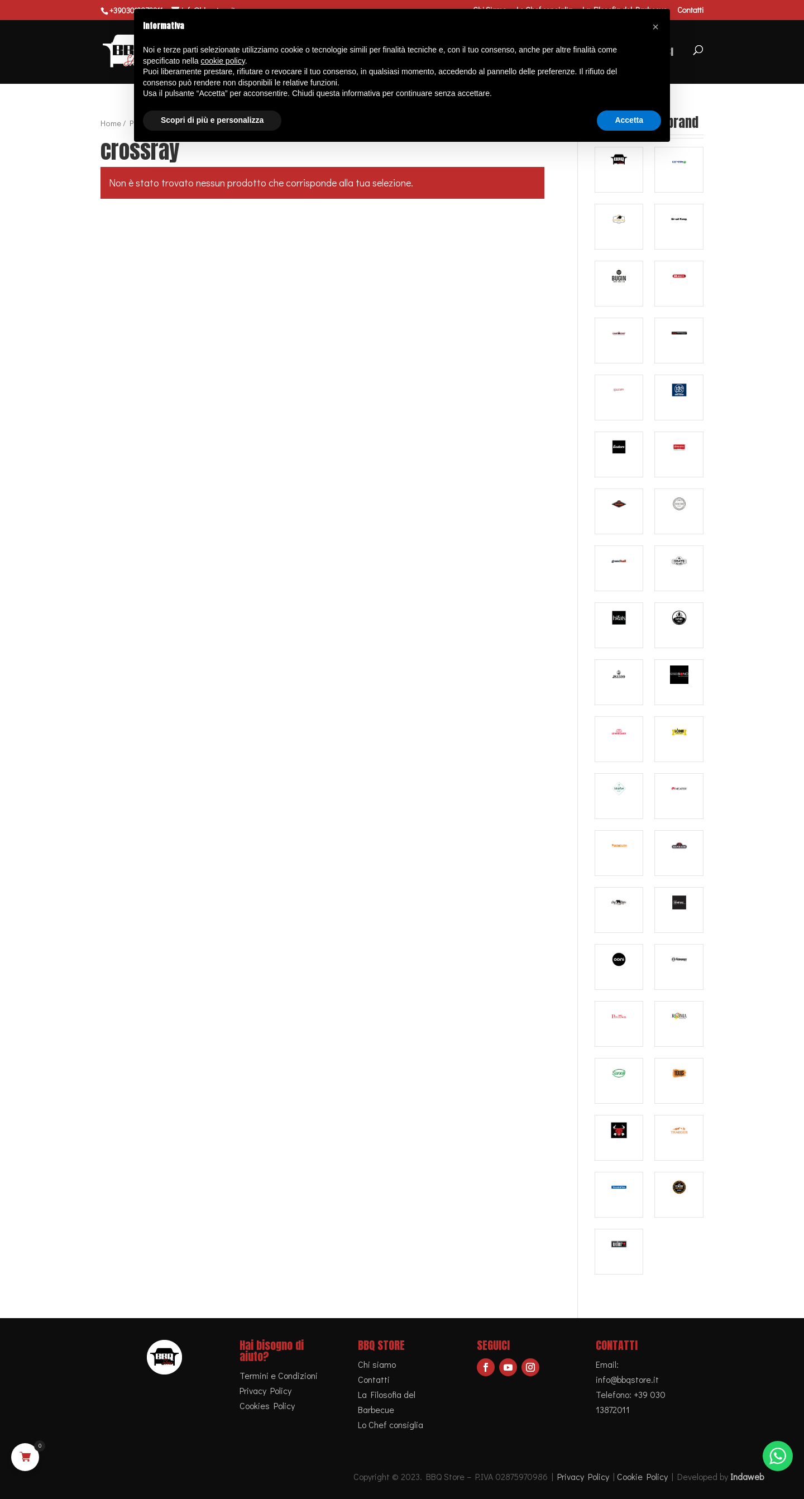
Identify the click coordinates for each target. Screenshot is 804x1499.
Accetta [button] (629, 120)
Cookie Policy (642, 1476)
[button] (655, 27)
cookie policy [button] (223, 60)
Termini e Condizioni (279, 1375)
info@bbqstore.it (627, 1379)
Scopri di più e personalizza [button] (212, 120)
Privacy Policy (265, 1390)
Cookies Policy (267, 1405)
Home (110, 123)
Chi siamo (377, 1364)
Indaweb (747, 1476)
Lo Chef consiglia (390, 1424)
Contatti (690, 10)
